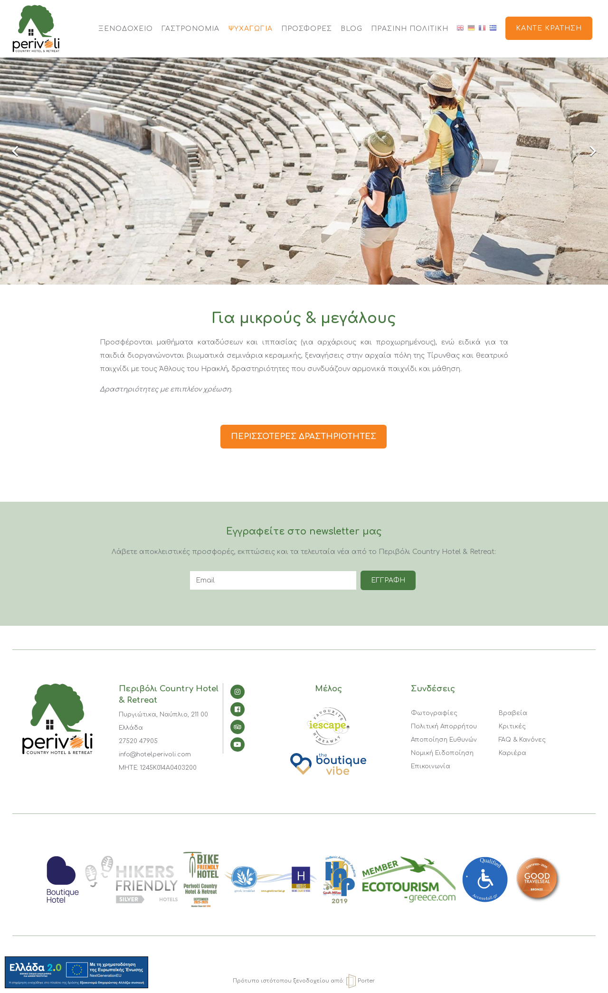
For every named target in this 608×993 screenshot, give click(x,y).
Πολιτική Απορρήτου (444, 726)
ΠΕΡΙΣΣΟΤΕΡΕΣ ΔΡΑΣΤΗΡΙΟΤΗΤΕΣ (303, 436)
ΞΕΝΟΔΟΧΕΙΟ (125, 28)
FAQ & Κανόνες (522, 739)
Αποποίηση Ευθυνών (444, 739)
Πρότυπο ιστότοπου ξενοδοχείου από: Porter (304, 981)
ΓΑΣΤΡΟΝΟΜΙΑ (190, 28)
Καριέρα (512, 753)
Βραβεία (513, 713)
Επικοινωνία (430, 766)
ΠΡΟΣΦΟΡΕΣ (306, 28)
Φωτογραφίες (434, 713)
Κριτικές (512, 726)
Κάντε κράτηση (549, 28)
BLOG (351, 28)
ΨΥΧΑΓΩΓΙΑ (250, 28)
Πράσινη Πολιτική (409, 28)
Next (586, 152)
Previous (21, 152)
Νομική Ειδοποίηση (442, 753)
